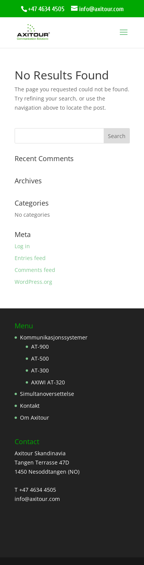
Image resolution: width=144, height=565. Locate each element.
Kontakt (30, 405)
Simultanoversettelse (47, 393)
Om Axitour (34, 417)
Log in (22, 246)
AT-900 (40, 346)
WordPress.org (33, 281)
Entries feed (30, 258)
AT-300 (40, 370)
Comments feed (35, 269)
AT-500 (40, 358)
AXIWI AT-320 (48, 382)
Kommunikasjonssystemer (54, 337)
